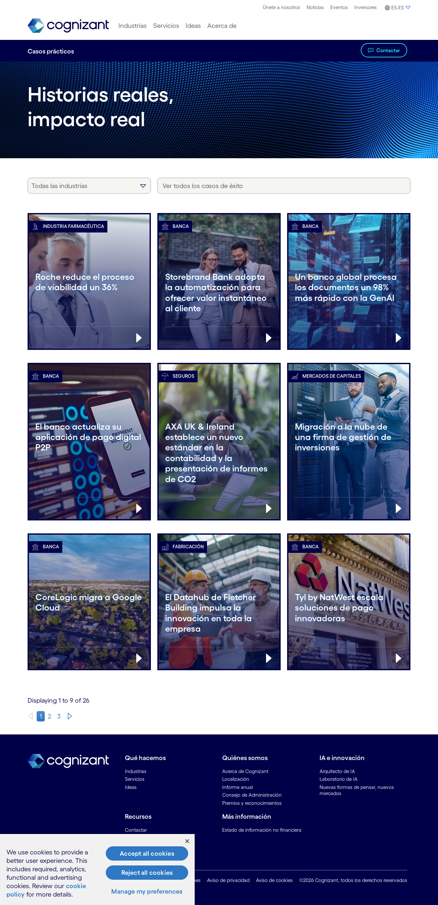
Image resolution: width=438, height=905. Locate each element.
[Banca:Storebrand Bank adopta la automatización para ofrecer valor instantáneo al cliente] (219, 288)
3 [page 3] (59, 716)
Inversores (365, 7)
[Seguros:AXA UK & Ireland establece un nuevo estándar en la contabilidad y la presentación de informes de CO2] (219, 448)
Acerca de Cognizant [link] (245, 771)
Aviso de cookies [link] (274, 880)
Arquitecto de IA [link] (337, 771)
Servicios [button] (166, 25)
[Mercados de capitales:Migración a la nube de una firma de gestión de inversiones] (348, 448)
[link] (68, 25)
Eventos (339, 7)
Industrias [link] (135, 771)
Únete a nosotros (281, 7)
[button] (396, 8)
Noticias (315, 7)
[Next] (70, 716)
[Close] (187, 841)
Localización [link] (235, 779)
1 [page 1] (41, 716)
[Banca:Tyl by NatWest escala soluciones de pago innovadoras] (348, 608)
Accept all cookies (147, 853)
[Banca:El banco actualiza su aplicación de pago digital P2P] (89, 448)
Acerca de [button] (222, 25)
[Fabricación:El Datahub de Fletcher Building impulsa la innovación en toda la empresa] (219, 608)
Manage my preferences (146, 891)
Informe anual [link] (237, 787)
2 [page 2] (49, 716)
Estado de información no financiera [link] (261, 830)
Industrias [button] (132, 25)
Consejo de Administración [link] (252, 795)
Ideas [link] (131, 787)
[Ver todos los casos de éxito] (283, 186)
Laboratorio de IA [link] (339, 779)
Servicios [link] (134, 779)
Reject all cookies (147, 872)
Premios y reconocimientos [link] (252, 803)
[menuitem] (281, 7)
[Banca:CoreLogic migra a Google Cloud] (89, 608)
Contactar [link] (136, 830)
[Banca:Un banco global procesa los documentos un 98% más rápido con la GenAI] (348, 288)
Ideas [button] (193, 25)
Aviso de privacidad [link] (228, 880)
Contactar (388, 50)
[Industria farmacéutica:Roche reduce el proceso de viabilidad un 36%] (89, 288)
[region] (97, 869)
